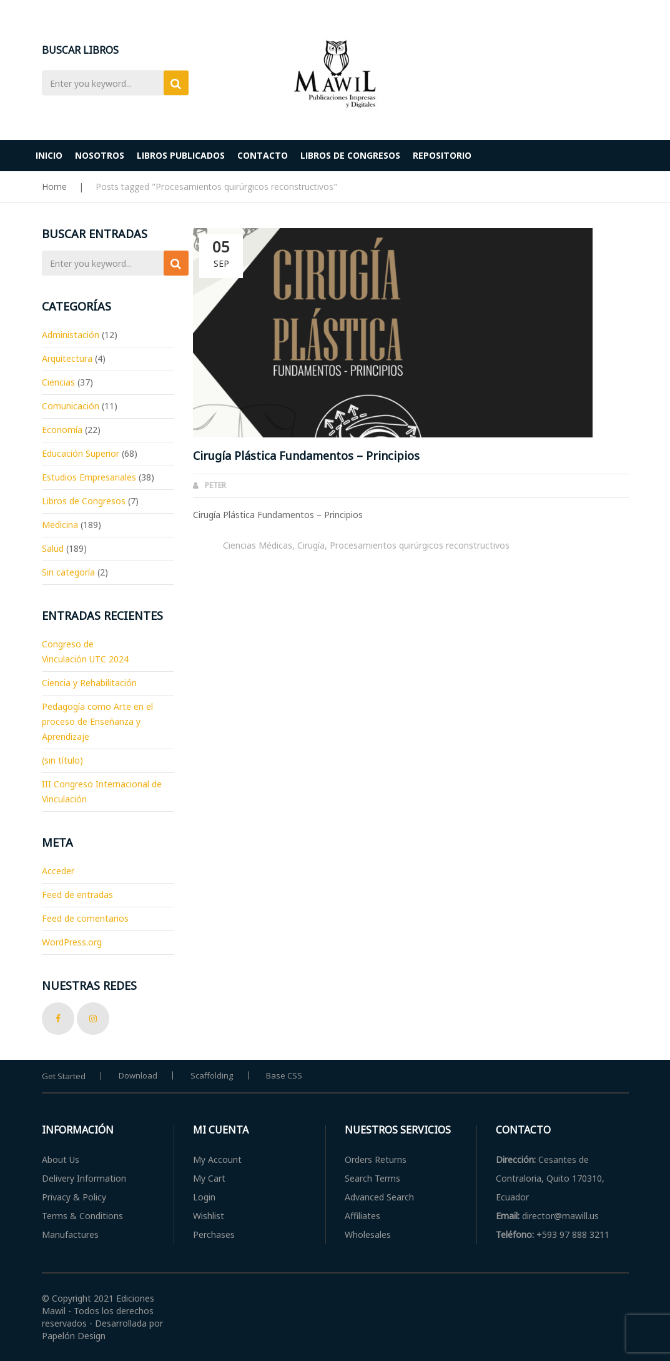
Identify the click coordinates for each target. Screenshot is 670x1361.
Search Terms (372, 1178)
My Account (217, 1159)
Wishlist (208, 1216)
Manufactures (70, 1234)
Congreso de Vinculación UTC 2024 (85, 651)
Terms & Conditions (82, 1216)
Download (138, 1075)
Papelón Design (74, 1336)
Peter (215, 485)
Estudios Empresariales (89, 477)
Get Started (64, 1076)
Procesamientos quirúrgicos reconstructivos (420, 545)
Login (204, 1197)
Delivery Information (84, 1178)
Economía (62, 430)
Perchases (214, 1234)
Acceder (58, 871)
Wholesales (368, 1234)
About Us (60, 1159)
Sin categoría (68, 572)
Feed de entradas (77, 894)
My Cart (209, 1178)
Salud (53, 548)
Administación (70, 335)
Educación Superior (80, 453)
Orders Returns (375, 1159)
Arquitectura (67, 358)
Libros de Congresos (84, 501)
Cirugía (311, 545)
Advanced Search (379, 1197)
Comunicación (70, 406)
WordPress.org (72, 942)
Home (54, 186)
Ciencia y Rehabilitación (89, 683)
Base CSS (284, 1075)
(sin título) (62, 760)
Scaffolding (211, 1075)
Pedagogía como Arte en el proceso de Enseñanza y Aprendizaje (97, 721)
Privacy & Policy (74, 1197)
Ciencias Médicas (257, 545)
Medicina (60, 525)
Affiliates (362, 1216)
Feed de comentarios (85, 918)
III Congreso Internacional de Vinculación (102, 791)
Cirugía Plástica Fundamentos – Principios (306, 455)
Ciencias (58, 382)
